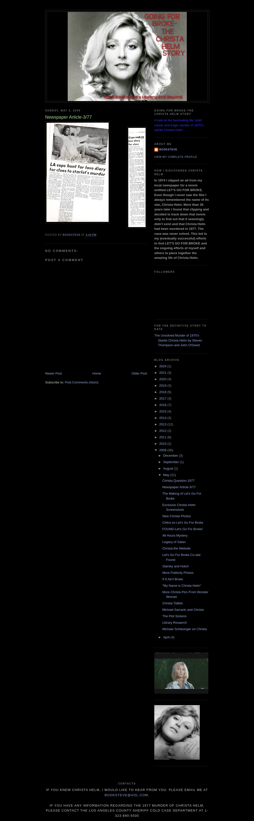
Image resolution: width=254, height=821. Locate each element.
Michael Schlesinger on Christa (184, 629)
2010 (163, 443)
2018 (163, 392)
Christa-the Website (176, 548)
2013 (163, 424)
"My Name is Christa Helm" (181, 585)
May (166, 475)
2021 (163, 373)
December (171, 455)
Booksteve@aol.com (126, 795)
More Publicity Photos (177, 573)
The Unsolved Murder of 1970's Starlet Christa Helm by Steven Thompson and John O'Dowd (178, 340)
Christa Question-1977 (178, 480)
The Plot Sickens (174, 616)
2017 (163, 398)
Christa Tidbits (172, 603)
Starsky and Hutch (175, 566)
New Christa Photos (176, 516)
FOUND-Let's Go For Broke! (182, 529)
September (171, 462)
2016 (163, 405)
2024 (163, 366)
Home (97, 373)
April (167, 637)
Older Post (139, 373)
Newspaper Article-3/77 (178, 487)
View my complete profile (175, 157)
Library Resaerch (174, 622)
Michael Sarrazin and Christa (183, 610)
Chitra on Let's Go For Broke (182, 522)
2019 (163, 385)
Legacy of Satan (174, 542)
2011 (163, 437)
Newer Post (53, 373)
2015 (163, 411)
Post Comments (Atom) (81, 382)
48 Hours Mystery (175, 535)
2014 (163, 418)
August (168, 468)
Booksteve (168, 149)
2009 (163, 450)
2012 (163, 431)
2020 (163, 379)
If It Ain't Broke (172, 579)
